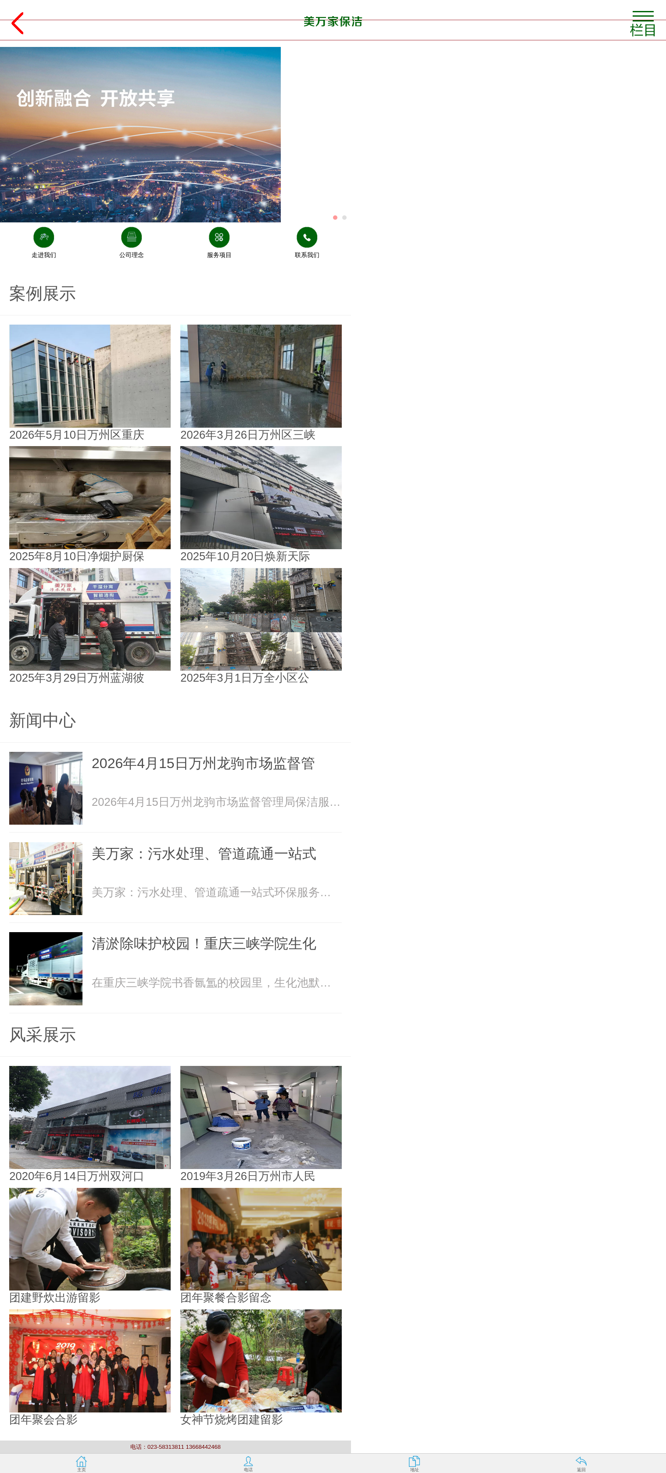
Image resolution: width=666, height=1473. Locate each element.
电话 (248, 1469)
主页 (81, 1469)
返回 (581, 1469)
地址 (414, 1469)
